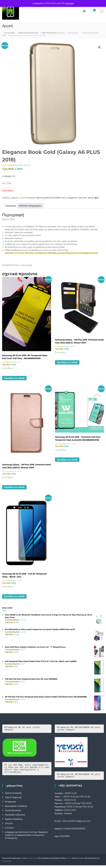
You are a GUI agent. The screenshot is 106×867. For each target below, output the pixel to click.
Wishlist (9, 825)
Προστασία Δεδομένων (15, 816)
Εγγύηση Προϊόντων (14, 820)
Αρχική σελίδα (9, 33)
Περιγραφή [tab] (10, 205)
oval (80, 197)
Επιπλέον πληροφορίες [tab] (30, 205)
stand (90, 197)
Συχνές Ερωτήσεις (13, 812)
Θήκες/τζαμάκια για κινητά (28, 33)
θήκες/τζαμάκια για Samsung (53, 33)
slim (85, 197)
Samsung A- (73, 33)
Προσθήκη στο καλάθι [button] (14, 378)
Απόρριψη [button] (69, 3)
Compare (9, 829)
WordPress (6, 863)
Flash (69, 860)
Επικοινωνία (10, 803)
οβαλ (96, 197)
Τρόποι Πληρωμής (13, 799)
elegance (72, 197)
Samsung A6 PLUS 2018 (47, 197)
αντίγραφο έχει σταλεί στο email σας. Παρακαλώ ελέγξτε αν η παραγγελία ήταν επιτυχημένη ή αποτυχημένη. (26, 837)
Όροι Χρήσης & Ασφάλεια (16, 807)
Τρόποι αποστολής (13, 794)
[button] (99, 47)
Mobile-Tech (32, 860)
